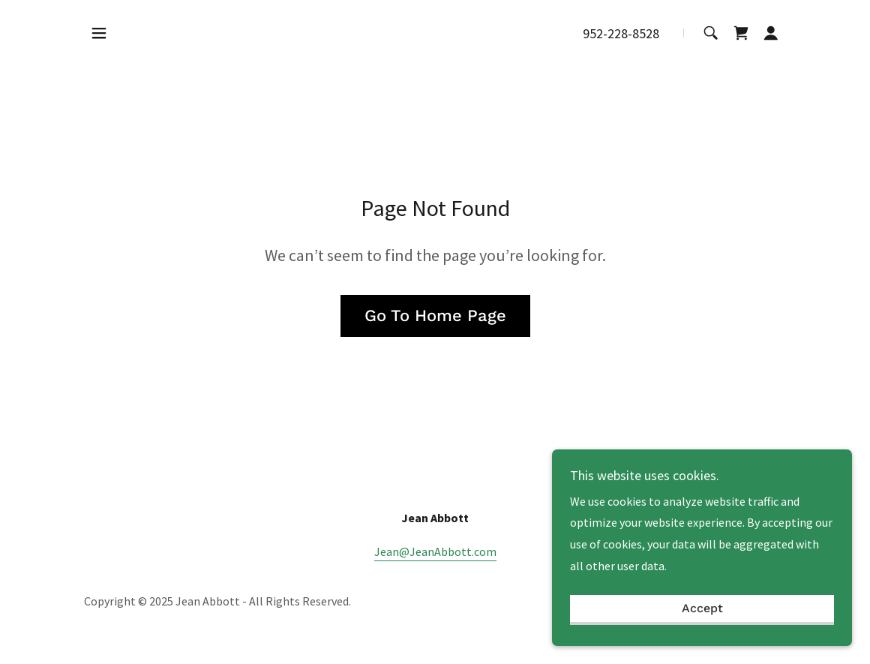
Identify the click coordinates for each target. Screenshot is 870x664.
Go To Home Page (435, 315)
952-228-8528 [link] (621, 33)
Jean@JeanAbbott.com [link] (435, 551)
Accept (702, 609)
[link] (741, 33)
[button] (99, 33)
